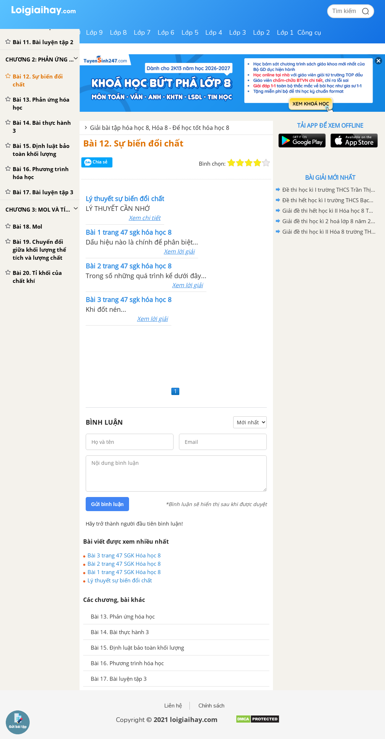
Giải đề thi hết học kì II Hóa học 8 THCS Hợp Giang (329, 210)
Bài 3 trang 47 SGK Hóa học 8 (124, 555)
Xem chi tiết (145, 218)
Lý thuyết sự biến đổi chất (119, 580)
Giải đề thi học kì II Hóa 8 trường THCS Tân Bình (329, 231)
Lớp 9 (94, 32)
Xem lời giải (179, 251)
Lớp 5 (189, 32)
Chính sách (211, 706)
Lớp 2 (261, 32)
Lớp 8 (118, 32)
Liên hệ (173, 706)
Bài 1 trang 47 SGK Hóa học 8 (124, 572)
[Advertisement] (176, 355)
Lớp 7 (142, 32)
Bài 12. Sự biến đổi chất (133, 143)
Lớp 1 (285, 32)
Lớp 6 (166, 32)
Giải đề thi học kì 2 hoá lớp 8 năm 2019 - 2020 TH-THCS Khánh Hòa (329, 221)
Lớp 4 (213, 32)
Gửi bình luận (107, 504)
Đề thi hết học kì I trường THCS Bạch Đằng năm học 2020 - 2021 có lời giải (329, 200)
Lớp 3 (237, 32)
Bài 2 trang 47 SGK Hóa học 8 (124, 563)
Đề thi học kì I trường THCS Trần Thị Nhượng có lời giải (329, 189)
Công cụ (309, 32)
